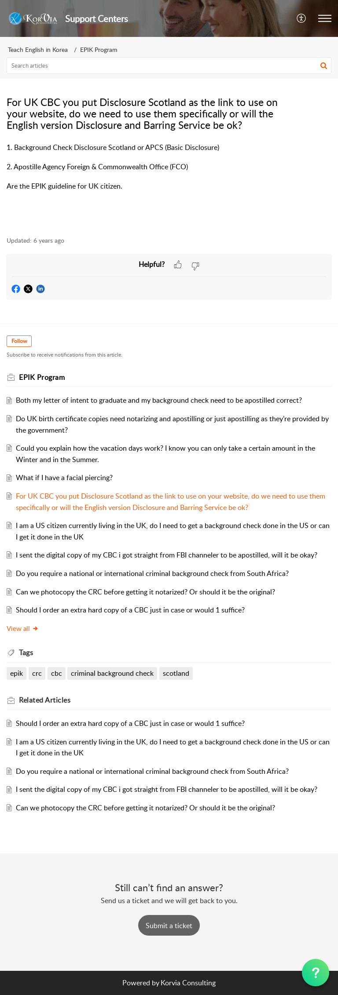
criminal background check (112, 673)
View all (23, 628)
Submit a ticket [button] (169, 925)
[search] (169, 65)
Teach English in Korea (38, 49)
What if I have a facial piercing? (64, 477)
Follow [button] (19, 341)
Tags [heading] (26, 652)
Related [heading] (44, 700)
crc (37, 673)
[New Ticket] (169, 925)
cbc (56, 673)
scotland (176, 673)
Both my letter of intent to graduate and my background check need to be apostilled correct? (159, 400)
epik (16, 673)
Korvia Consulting (188, 983)
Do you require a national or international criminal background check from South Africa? (152, 573)
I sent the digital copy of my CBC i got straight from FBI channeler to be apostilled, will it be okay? (166, 555)
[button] (302, 18)
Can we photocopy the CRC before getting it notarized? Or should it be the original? (145, 592)
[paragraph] (169, 172)
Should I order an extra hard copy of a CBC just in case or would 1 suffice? (130, 610)
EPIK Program (99, 49)
